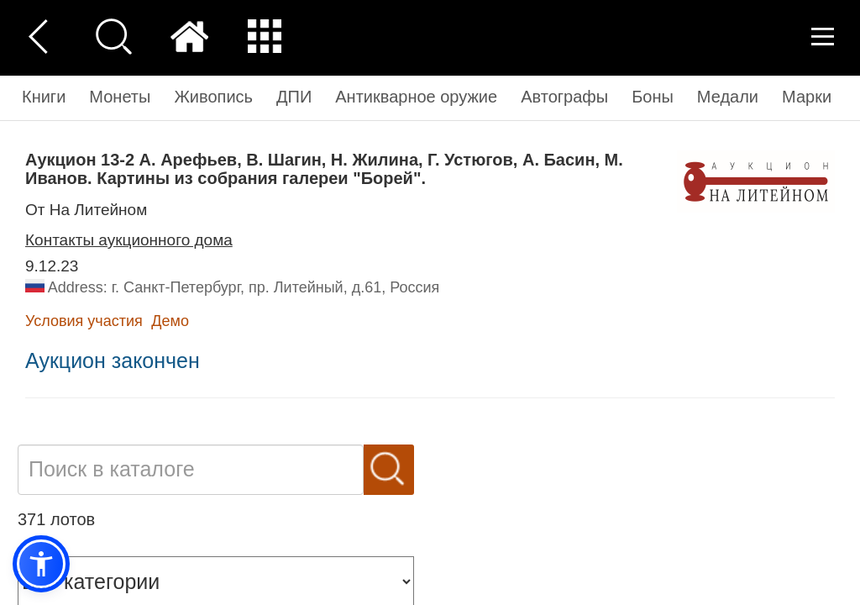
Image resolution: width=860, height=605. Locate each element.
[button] (41, 563)
